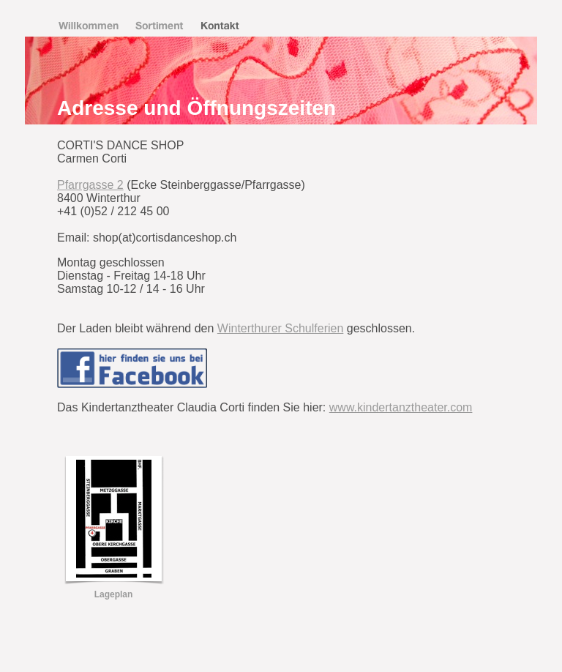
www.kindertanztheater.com (401, 407)
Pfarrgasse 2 (90, 185)
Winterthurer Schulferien (280, 328)
